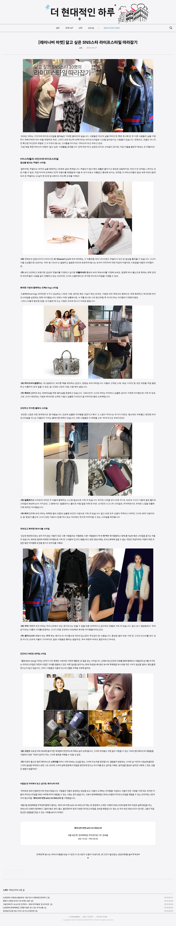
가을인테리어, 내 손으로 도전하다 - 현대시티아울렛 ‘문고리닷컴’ (26, 904)
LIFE (80, 48)
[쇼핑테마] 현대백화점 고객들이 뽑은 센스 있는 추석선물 (23, 908)
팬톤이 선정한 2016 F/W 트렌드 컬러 (16, 901)
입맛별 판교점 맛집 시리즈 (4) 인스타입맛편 (19, 911)
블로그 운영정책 (88, 917)
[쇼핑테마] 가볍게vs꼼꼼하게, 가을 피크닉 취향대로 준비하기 (25, 897)
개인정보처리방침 (101, 917)
